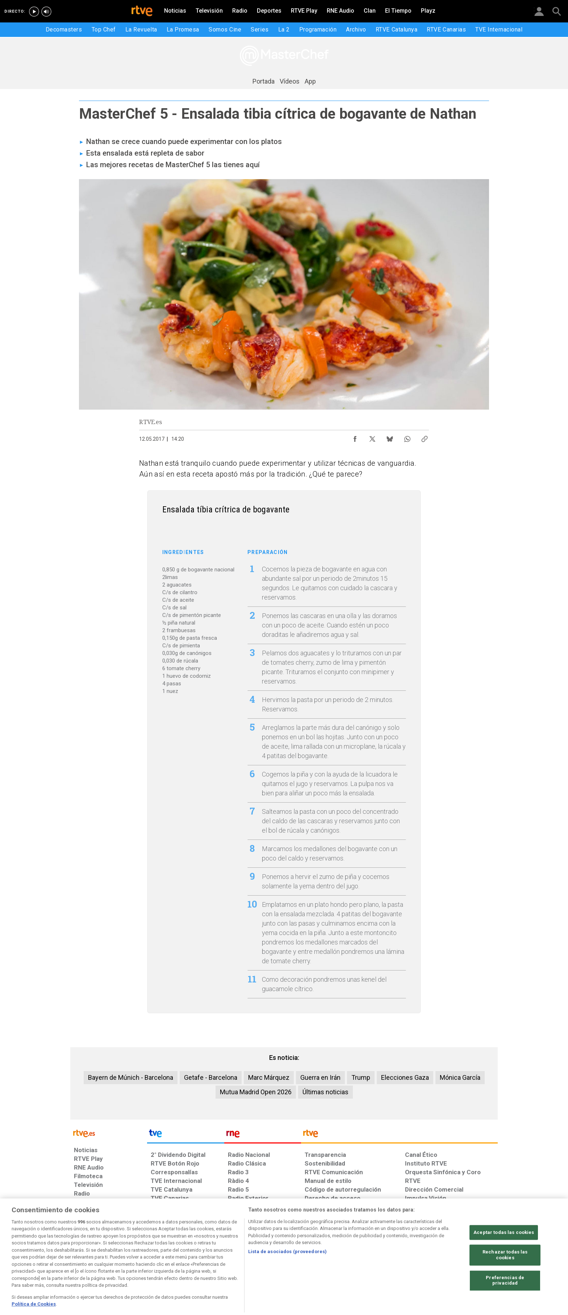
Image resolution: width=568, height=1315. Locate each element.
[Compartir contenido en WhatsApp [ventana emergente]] (407, 437)
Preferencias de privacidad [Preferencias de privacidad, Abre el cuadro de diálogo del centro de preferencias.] (505, 1301)
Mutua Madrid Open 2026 (256, 1092)
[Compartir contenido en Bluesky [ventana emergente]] (389, 437)
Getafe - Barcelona (210, 1077)
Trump (360, 1077)
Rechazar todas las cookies (505, 1276)
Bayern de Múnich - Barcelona (130, 1077)
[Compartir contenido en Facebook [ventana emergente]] (355, 437)
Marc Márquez (268, 1077)
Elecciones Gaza (405, 1077)
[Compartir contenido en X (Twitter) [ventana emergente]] (372, 437)
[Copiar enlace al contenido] (424, 437)
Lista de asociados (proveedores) (287, 1272)
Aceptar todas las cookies (503, 1253)
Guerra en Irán (320, 1077)
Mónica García (460, 1077)
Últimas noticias (325, 1092)
